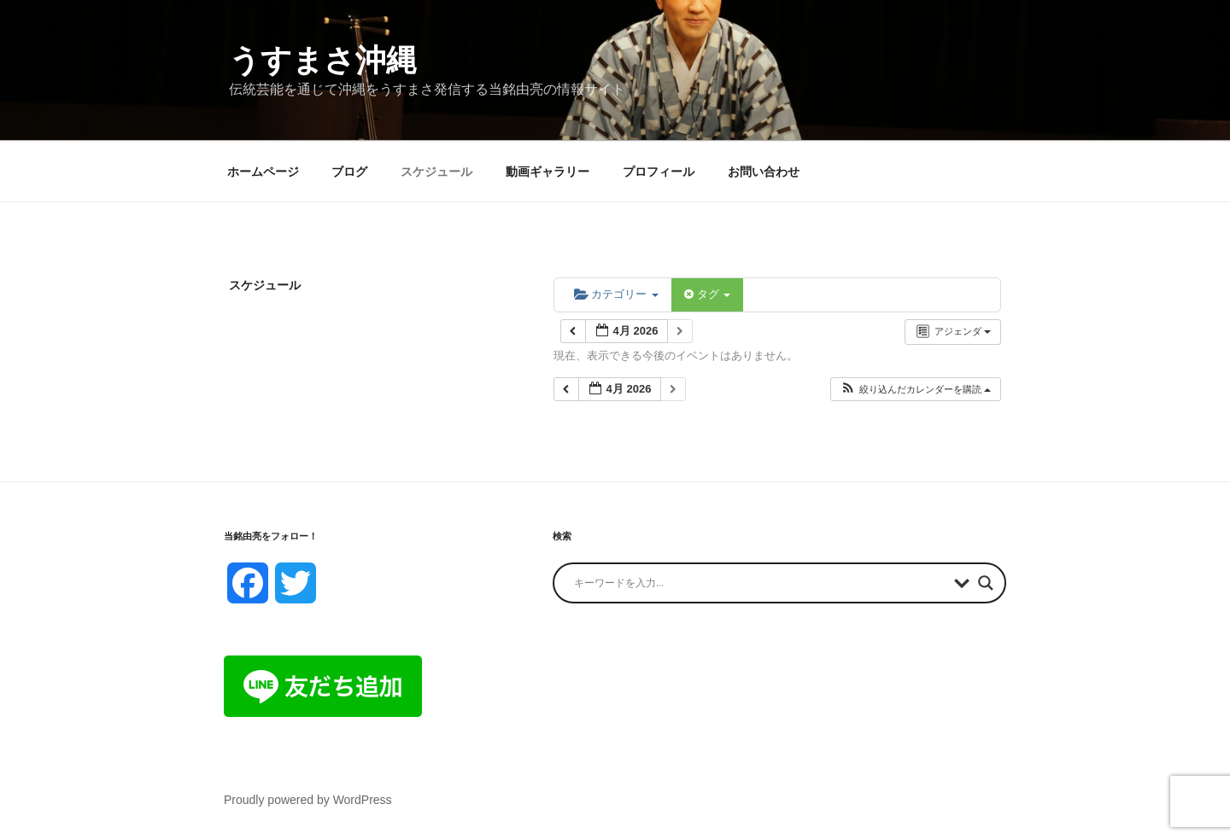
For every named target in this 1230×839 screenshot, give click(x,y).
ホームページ (263, 171)
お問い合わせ (764, 171)
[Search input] (760, 583)
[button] (915, 389)
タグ (707, 294)
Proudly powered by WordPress (308, 800)
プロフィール (658, 171)
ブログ (349, 171)
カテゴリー (616, 294)
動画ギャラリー (547, 171)
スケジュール (436, 171)
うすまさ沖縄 (323, 60)
